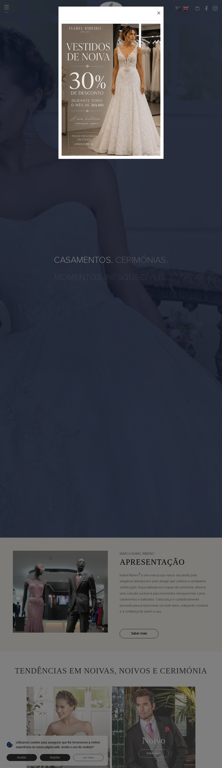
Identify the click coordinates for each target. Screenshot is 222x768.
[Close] (158, 13)
